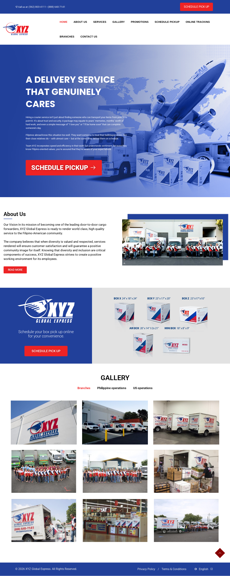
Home (63, 21)
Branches (67, 36)
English (203, 569)
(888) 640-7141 (56, 6)
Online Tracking (198, 21)
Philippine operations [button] (111, 388)
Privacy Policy (146, 569)
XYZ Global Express (38, 569)
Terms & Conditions (174, 569)
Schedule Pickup (167, 21)
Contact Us (88, 36)
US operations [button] (143, 388)
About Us (80, 21)
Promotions (140, 21)
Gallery (118, 21)
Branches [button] (83, 388)
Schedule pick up (196, 6)
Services (99, 21)
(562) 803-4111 (37, 6)
